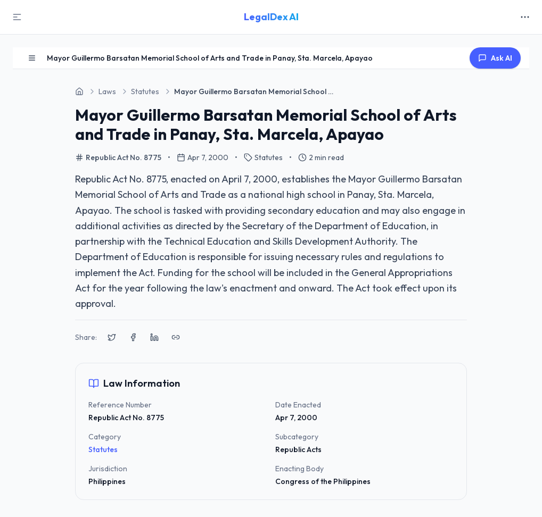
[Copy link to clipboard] (175, 337)
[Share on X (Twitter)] (111, 337)
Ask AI (495, 58)
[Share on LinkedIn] (154, 337)
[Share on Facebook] (133, 337)
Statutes (103, 449)
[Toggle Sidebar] (17, 17)
